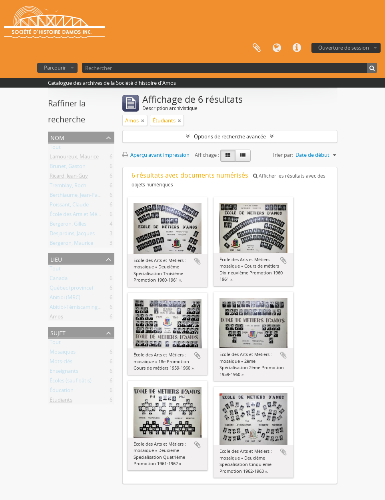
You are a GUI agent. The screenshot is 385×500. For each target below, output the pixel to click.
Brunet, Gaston (68, 167)
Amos (56, 318)
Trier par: (282, 154)
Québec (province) (71, 289)
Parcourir (55, 67)
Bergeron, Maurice (71, 244)
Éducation (62, 391)
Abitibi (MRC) (65, 298)
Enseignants (64, 372)
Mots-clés (61, 362)
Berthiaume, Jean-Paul (76, 196)
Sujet (58, 332)
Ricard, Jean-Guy (69, 177)
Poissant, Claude (69, 206)
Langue (277, 48)
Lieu (56, 258)
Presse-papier (257, 48)
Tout (55, 148)
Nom (57, 137)
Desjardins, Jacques (72, 234)
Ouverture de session (343, 47)
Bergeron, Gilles (68, 225)
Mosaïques (63, 353)
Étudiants (61, 401)
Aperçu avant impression (156, 154)
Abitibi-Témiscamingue (77, 308)
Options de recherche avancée (230, 136)
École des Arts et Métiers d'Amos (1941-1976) (102, 215)
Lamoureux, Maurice (74, 158)
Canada (59, 279)
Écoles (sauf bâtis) (71, 382)
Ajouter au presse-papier (197, 261)
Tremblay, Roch (68, 186)
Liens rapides (297, 48)
